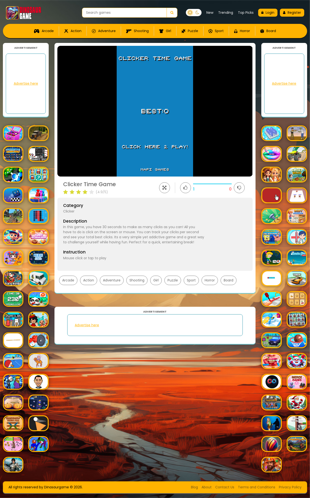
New (209, 12)
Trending (225, 12)
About (207, 487)
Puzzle (190, 30)
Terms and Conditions (256, 487)
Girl (165, 30)
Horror (242, 30)
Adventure (104, 30)
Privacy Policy (290, 487)
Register (292, 12)
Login (267, 12)
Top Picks (246, 12)
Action (72, 30)
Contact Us (224, 487)
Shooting (137, 30)
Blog (194, 487)
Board (268, 30)
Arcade (44, 30)
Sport (216, 30)
